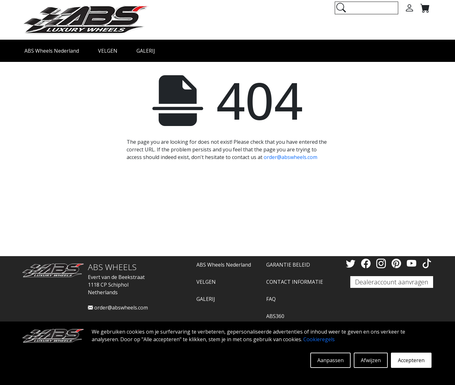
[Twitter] (351, 263)
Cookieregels (319, 339)
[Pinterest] (397, 263)
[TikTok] (426, 263)
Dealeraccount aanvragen (392, 282)
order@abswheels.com (290, 157)
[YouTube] (412, 263)
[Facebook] (367, 263)
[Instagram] (382, 263)
